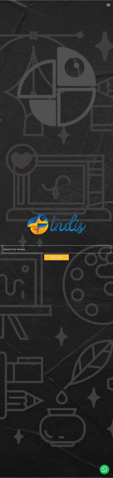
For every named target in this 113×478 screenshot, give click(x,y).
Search (56, 257)
